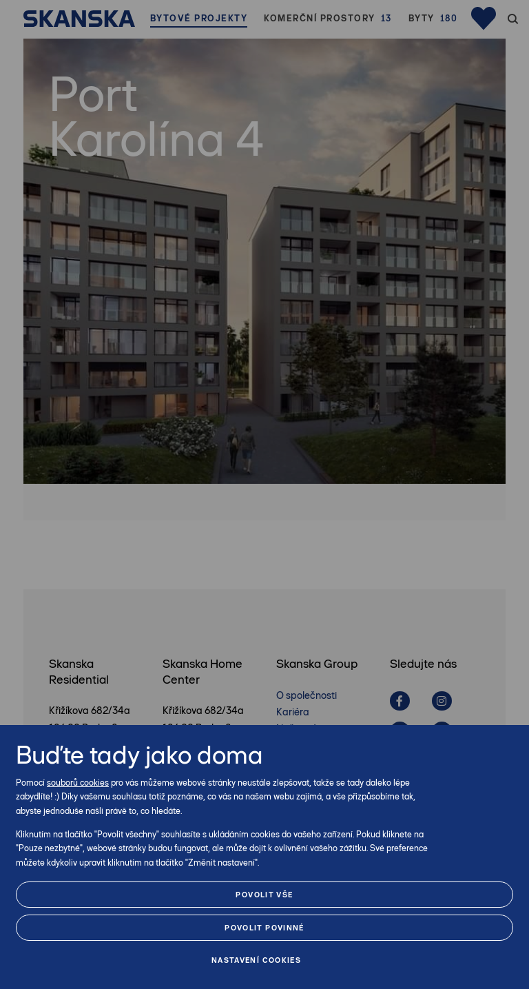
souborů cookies (78, 782)
